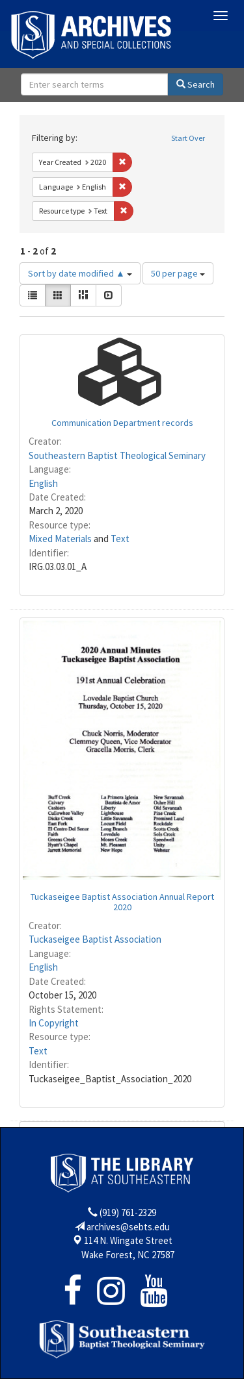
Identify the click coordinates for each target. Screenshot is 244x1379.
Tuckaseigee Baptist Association (95, 939)
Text (120, 538)
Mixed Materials (60, 538)
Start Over (188, 138)
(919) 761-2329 (128, 1212)
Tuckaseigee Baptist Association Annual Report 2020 (122, 901)
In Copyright (54, 1023)
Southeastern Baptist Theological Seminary (117, 455)
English (43, 483)
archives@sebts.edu (128, 1227)
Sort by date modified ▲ (80, 273)
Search (195, 84)
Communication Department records (122, 423)
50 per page (178, 273)
